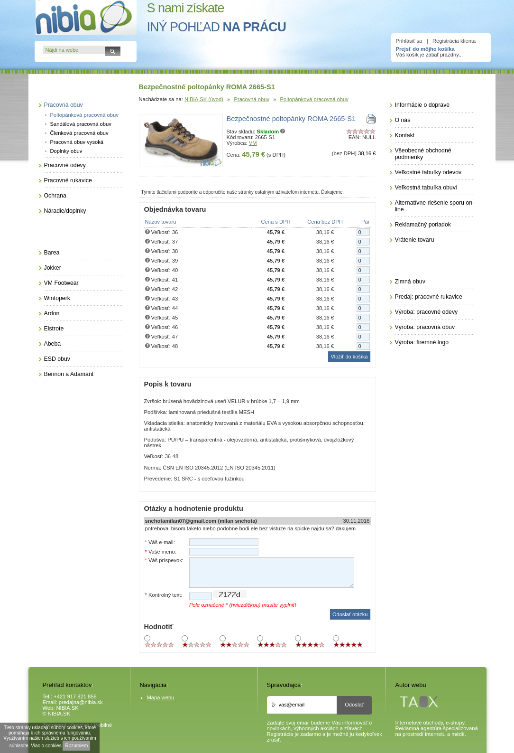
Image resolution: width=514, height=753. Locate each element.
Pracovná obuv (251, 99)
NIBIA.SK (67, 708)
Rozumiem (76, 745)
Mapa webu (160, 697)
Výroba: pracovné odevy (426, 312)
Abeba (52, 343)
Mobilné (102, 725)
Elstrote (54, 328)
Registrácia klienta (454, 41)
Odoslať (354, 704)
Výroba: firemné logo (422, 342)
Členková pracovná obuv (79, 133)
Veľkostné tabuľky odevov (428, 172)
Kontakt (405, 135)
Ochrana (55, 195)
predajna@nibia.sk (81, 702)
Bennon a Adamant (69, 374)
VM (253, 143)
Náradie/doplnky (65, 210)
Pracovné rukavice (68, 180)
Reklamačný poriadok (423, 224)
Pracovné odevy (65, 165)
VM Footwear (61, 283)
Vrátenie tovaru (414, 239)
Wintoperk (57, 298)
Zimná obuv (410, 281)
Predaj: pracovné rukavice (428, 296)
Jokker (52, 267)
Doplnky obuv (66, 151)
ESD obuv (57, 359)
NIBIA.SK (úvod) (203, 99)
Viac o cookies (46, 745)
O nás (403, 120)
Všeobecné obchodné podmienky (423, 153)
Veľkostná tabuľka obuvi (426, 187)
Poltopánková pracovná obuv (314, 99)
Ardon (52, 313)
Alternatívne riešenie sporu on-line (435, 206)
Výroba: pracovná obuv (425, 327)
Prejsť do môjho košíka (425, 49)
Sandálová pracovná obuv (80, 124)
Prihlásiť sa (409, 41)
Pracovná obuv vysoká (77, 142)
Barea (52, 252)
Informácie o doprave (422, 105)
